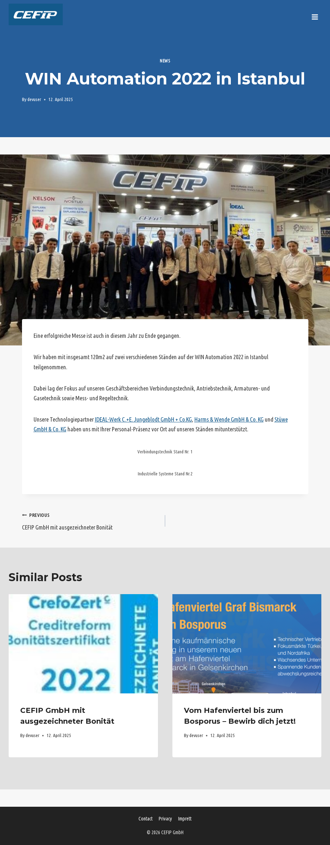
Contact (145, 819)
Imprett (185, 819)
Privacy (165, 819)
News (165, 60)
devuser (34, 99)
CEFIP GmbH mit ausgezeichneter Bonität (90, 520)
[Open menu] (314, 14)
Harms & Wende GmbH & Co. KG (229, 419)
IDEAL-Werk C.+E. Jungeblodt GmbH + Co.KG (143, 419)
